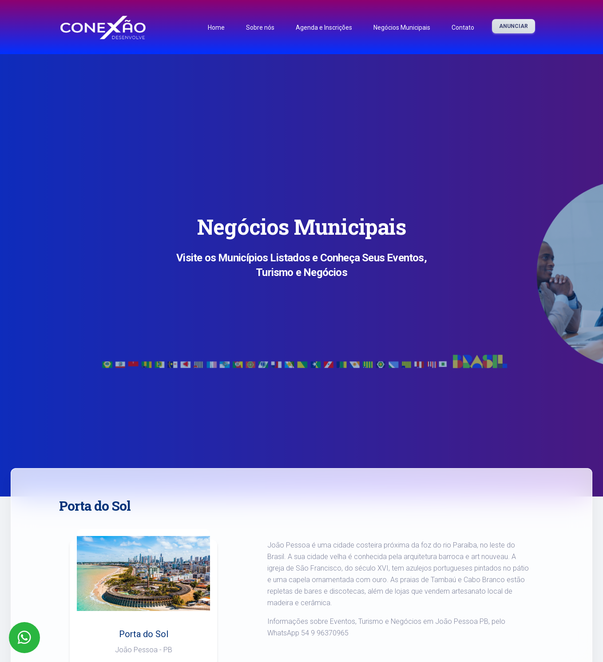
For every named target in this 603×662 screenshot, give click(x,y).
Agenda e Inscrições (324, 27)
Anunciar (513, 26)
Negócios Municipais (401, 27)
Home (216, 27)
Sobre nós (260, 27)
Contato (463, 27)
